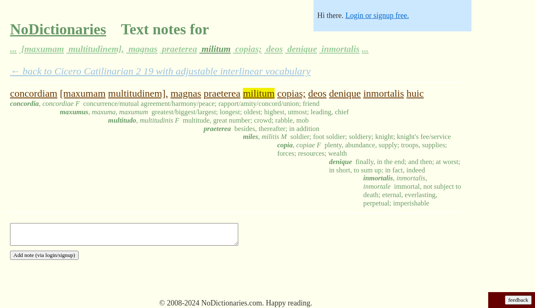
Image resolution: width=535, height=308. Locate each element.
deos (273, 49)
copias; (247, 49)
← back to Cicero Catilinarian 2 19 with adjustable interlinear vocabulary (160, 71)
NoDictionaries (58, 29)
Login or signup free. (377, 15)
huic (414, 93)
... (13, 49)
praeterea (178, 49)
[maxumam (41, 49)
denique (301, 49)
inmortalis (339, 49)
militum (215, 49)
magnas (142, 49)
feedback (518, 300)
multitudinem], (95, 49)
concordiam (33, 93)
